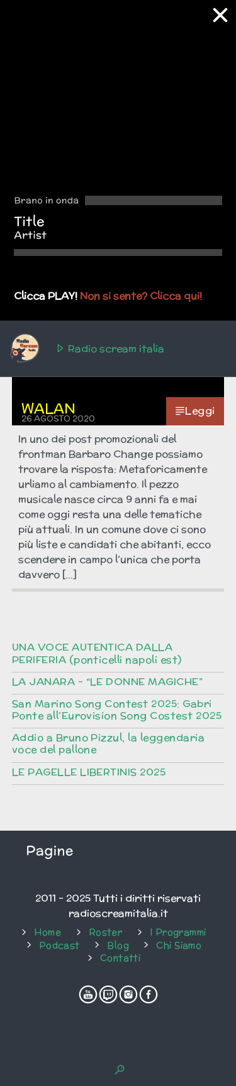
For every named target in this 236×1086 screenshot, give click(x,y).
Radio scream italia (86, 349)
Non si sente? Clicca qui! (141, 296)
